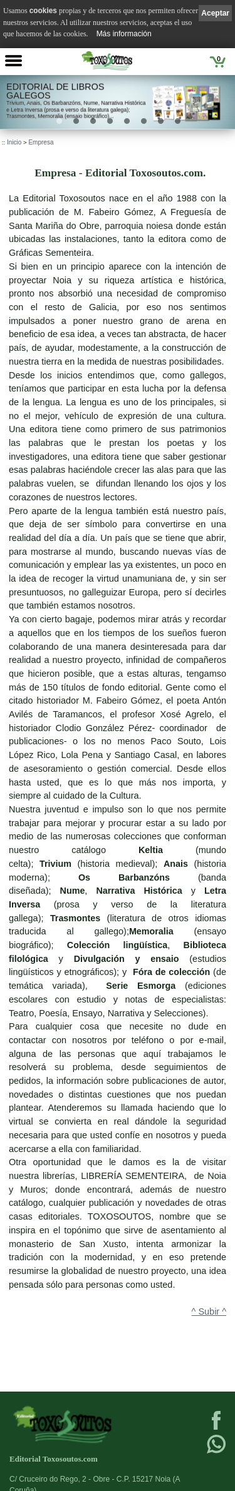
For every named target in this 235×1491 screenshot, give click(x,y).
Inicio (14, 142)
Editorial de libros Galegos (55, 91)
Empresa (40, 142)
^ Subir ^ (209, 1312)
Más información (124, 33)
